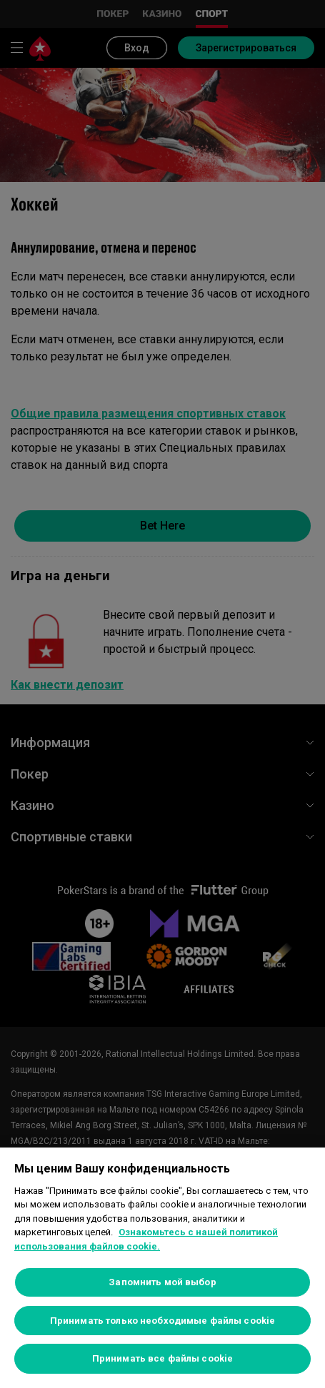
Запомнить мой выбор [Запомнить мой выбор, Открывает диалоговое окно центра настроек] (162, 1282)
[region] (162, 1268)
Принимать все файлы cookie (162, 1358)
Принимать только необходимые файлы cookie (162, 1320)
